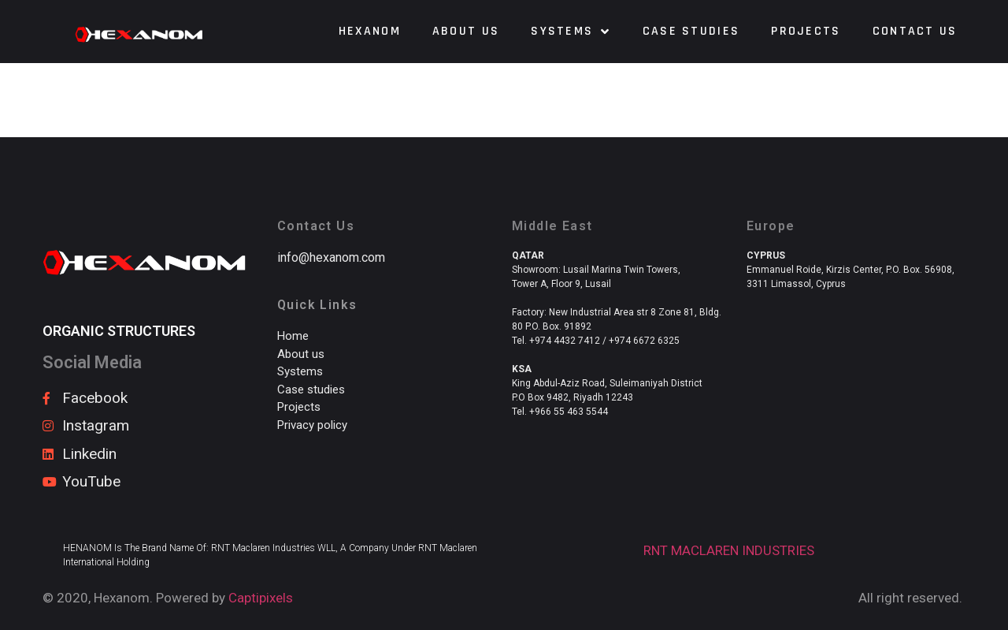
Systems (570, 31)
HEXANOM (370, 31)
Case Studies (691, 31)
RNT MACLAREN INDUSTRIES (728, 550)
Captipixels (260, 598)
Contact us (915, 31)
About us (465, 31)
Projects (805, 31)
